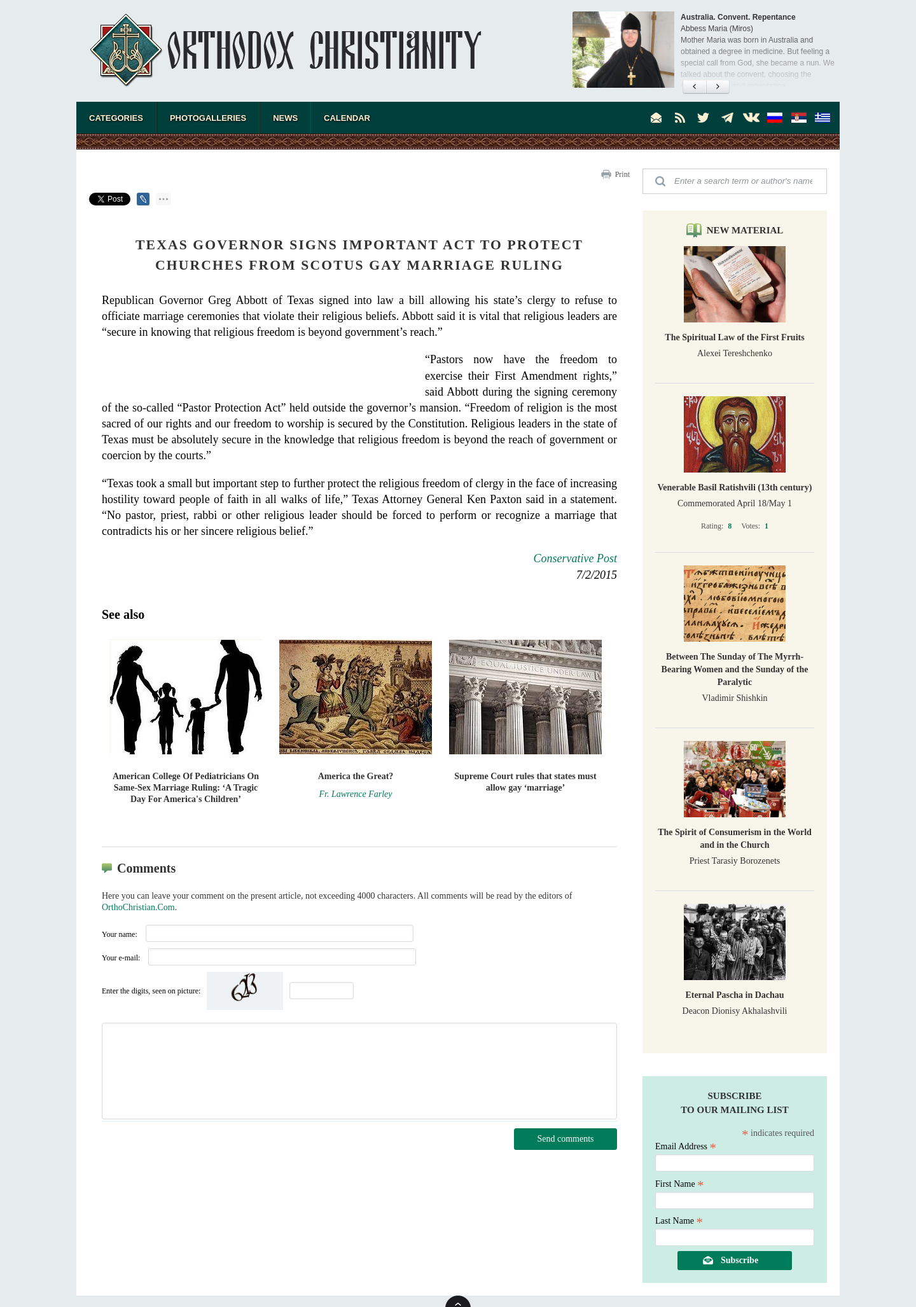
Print (622, 174)
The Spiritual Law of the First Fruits (734, 337)
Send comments (565, 1139)
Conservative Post (575, 558)
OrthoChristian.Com (138, 907)
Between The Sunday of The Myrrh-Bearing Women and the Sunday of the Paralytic (735, 669)
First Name (679, 1184)
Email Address (685, 1146)
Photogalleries (208, 118)
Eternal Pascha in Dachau (734, 995)
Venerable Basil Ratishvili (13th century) (735, 487)
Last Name (679, 1221)
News (285, 118)
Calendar (347, 118)
